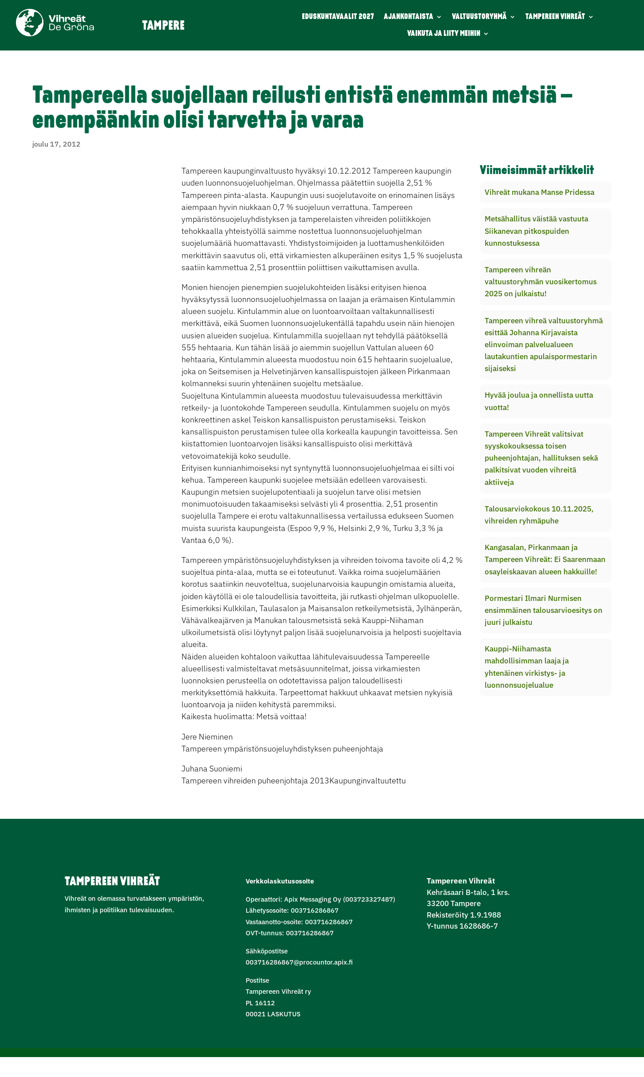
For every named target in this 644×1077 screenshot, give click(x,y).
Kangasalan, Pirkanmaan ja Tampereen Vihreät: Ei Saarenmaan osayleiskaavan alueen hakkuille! (545, 559)
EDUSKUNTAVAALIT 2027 (338, 17)
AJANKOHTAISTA (408, 17)
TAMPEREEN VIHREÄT (555, 17)
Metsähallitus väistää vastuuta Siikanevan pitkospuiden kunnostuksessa (536, 231)
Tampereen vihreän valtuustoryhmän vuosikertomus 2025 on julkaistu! (541, 281)
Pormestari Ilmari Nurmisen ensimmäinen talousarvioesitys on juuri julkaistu (543, 610)
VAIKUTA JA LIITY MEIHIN (443, 34)
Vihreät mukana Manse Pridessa (539, 192)
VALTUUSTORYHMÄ (479, 17)
